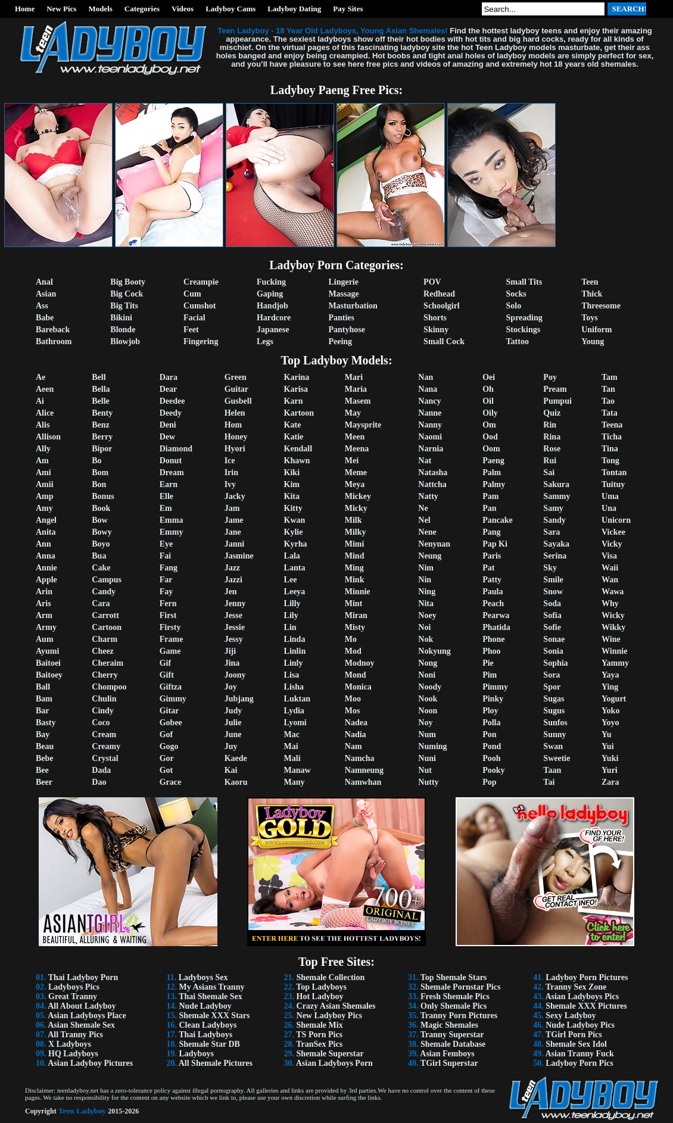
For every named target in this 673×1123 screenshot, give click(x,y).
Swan (553, 746)
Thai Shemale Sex (210, 996)
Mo (351, 639)
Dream (172, 472)
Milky (355, 532)
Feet (191, 329)
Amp (45, 496)
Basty (45, 722)
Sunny (554, 734)
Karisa (296, 389)
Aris (43, 603)
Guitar (236, 389)
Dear (168, 389)
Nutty (428, 782)
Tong (610, 460)
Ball (43, 686)
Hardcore (274, 317)
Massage (343, 293)
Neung (429, 555)
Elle (166, 496)
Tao (608, 401)
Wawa (613, 591)
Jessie (235, 627)
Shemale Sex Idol (576, 1044)
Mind (354, 555)
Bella (101, 389)
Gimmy (173, 698)
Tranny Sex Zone (576, 986)
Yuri (610, 770)
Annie (46, 567)
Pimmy (495, 686)
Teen (589, 281)
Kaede (236, 758)
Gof (166, 734)
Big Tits (124, 305)
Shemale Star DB (209, 1044)
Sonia (553, 651)
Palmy (493, 484)
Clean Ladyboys (207, 1025)
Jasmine (239, 555)
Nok (425, 639)
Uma (610, 496)
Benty (102, 412)
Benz (101, 424)
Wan (610, 579)
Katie (294, 436)
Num (427, 734)
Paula (492, 591)
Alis (42, 424)
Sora (551, 674)
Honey (236, 436)
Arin (44, 591)
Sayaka (556, 543)
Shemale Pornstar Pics (460, 986)
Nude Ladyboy (205, 1006)
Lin (290, 627)
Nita (426, 603)
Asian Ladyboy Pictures (90, 1063)
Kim (292, 484)
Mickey (358, 496)
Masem (358, 401)
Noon (427, 710)
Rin (549, 424)
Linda (295, 639)
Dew (167, 436)
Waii (610, 567)
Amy (44, 508)
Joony (235, 674)
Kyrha (295, 543)
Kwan (295, 520)
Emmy (171, 532)
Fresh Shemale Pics (455, 996)
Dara (168, 377)
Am (42, 460)
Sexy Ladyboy (571, 1015)
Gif (165, 663)
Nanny (430, 424)
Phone (493, 639)
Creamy (106, 746)
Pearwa (495, 615)
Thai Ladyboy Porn (83, 977)
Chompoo (109, 686)
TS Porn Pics (319, 1034)
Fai (165, 555)
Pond (491, 746)
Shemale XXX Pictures (586, 1006)
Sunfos (555, 722)
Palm (491, 472)
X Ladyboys (69, 1044)
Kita (292, 496)
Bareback (53, 329)
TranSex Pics (319, 1044)
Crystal (105, 758)
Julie (233, 722)
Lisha (294, 686)
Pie (488, 663)
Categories (142, 8)
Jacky (235, 496)
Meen (354, 436)
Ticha (612, 436)
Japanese (273, 329)
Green (236, 377)
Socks (516, 293)
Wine (611, 639)
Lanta (295, 567)
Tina (610, 448)
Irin (231, 472)
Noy (425, 722)
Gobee (171, 722)
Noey (427, 615)
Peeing (340, 341)
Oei (488, 377)
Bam (44, 698)
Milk (353, 520)
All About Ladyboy (82, 1006)
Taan (552, 770)
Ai (40, 401)
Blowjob (125, 341)
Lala (292, 555)
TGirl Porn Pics (574, 1034)
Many (294, 782)
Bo (96, 460)
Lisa (292, 674)
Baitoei (48, 663)
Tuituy (613, 484)
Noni (426, 674)
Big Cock (126, 293)
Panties (341, 317)
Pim (489, 674)
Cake (101, 567)
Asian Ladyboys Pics (582, 996)
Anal (44, 281)
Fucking (271, 281)
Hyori (235, 448)
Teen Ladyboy (82, 1110)
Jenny (235, 603)
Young (592, 341)
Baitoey (49, 674)
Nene (427, 532)
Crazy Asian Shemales (336, 1006)
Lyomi (295, 722)
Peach (493, 603)
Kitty (293, 508)
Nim (426, 567)
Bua (99, 555)
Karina (297, 377)
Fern (168, 603)
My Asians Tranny (211, 986)
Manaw (297, 770)
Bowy (101, 532)
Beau (45, 746)
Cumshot (199, 305)
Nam (353, 746)
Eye (166, 543)
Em (166, 508)
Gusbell (238, 401)
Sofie (552, 627)
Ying (610, 686)
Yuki (610, 758)
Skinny (435, 329)
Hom (233, 424)
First (168, 615)
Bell (98, 377)
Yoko (610, 710)
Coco (101, 722)
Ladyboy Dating (294, 8)
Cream (104, 734)
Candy (104, 591)
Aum (45, 639)
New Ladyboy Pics (329, 1015)
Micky (356, 508)
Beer (44, 782)
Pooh (491, 758)
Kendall (298, 448)
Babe (45, 317)
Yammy (615, 663)
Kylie (293, 532)
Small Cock (444, 341)
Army (46, 627)
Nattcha (432, 484)
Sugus (554, 710)
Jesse (233, 615)
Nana (427, 389)
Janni (234, 543)
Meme (356, 472)
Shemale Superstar (330, 1053)
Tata (610, 412)
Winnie (614, 651)
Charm (104, 639)
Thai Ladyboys (205, 1034)
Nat (424, 460)
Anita (45, 532)
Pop (489, 782)
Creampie (201, 281)
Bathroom (53, 341)
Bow (99, 520)
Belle (101, 401)
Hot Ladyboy (320, 996)
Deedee (172, 401)
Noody (429, 686)
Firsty (170, 627)
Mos (352, 710)
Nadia (355, 734)
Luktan (297, 698)
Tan (608, 389)
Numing (432, 746)
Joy (231, 686)
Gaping (270, 293)
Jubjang (239, 698)
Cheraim (107, 663)
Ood (490, 436)
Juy (231, 746)
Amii (45, 484)
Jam (232, 508)
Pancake (497, 520)
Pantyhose (346, 329)
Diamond (176, 448)
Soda (552, 603)
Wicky (613, 615)
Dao (99, 782)
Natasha (432, 472)
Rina (551, 436)
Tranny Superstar (452, 1034)
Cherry (105, 674)
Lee (290, 579)
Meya (354, 484)
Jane (233, 532)
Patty (491, 579)
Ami (43, 472)
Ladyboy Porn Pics (579, 1063)
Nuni (427, 758)
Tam (610, 377)
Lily (291, 615)
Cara (101, 603)
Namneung (364, 770)
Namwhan (363, 782)
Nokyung (434, 651)
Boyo (101, 543)
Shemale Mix (320, 1025)
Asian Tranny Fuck (579, 1053)
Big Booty (127, 281)
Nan (425, 377)
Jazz (232, 567)
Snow (553, 591)
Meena (357, 448)
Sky (550, 567)
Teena (612, 424)
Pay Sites (348, 8)
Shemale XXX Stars (214, 1015)
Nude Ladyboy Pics (580, 1025)
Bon (99, 484)
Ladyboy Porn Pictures (587, 977)
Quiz (551, 412)
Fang (168, 567)
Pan (489, 508)
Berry (102, 436)
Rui (549, 460)
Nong (427, 663)
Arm (44, 615)
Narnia (430, 448)
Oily (490, 412)
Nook (427, 698)
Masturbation (352, 305)
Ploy (490, 710)
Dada (101, 770)
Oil (488, 401)
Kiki (292, 472)
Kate (292, 424)
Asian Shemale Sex (81, 1025)
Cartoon (106, 627)
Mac (292, 734)
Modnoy (360, 663)
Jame (234, 520)
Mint (354, 603)
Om (489, 424)
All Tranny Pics (75, 1034)
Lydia (294, 710)
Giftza (171, 686)
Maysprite (363, 424)
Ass (42, 305)
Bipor (102, 448)
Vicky (612, 543)
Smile (553, 579)
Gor (167, 758)
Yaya (610, 674)
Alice (45, 412)
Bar (42, 710)
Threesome (601, 305)
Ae (40, 377)
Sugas (553, 698)
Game (170, 651)
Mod (353, 651)
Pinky (492, 698)
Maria (356, 389)
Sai (548, 472)
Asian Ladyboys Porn (334, 1063)
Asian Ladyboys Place (87, 1015)
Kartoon (299, 412)
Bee (42, 770)
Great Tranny (72, 996)
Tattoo (517, 341)
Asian (46, 293)
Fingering (200, 341)
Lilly (292, 603)
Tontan (614, 472)
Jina (232, 663)
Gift (167, 674)
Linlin (295, 651)
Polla (491, 722)
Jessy (234, 639)
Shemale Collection (331, 977)
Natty (428, 496)
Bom (100, 472)
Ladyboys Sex (203, 977)
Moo (353, 698)
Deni (168, 424)
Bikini (121, 317)
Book (101, 508)
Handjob (272, 305)
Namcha (360, 758)
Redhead (439, 293)
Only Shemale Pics (453, 1006)
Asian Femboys (447, 1053)
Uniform (596, 329)
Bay (42, 734)
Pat (488, 567)
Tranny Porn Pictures (458, 1015)
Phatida (496, 627)
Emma (171, 520)
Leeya (295, 591)
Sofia (552, 615)
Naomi (430, 436)
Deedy (171, 412)
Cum (192, 293)
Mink (354, 579)
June (233, 734)
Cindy (103, 710)
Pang (491, 532)
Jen (231, 591)
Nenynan (434, 543)
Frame (171, 639)
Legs (265, 341)
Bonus (103, 496)
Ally (43, 448)
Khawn (297, 460)
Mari (354, 377)
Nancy (429, 401)
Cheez (103, 651)
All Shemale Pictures (216, 1063)
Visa (609, 555)
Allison (48, 436)
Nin (424, 579)
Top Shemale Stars (453, 977)
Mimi (354, 543)
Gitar (169, 710)
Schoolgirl (441, 305)
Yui (608, 746)
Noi (424, 627)
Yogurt (614, 698)
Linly (293, 663)
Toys (589, 317)
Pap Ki (494, 543)
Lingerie (343, 281)
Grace (171, 782)
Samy (553, 508)
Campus (106, 579)
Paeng (493, 460)
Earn (168, 484)
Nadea (356, 722)
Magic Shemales (449, 1025)
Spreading (524, 317)
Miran (356, 615)
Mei (352, 460)
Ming (354, 567)
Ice (230, 460)
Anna (45, 555)
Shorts (435, 317)
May (353, 412)
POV (432, 281)
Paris (491, 555)
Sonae (554, 639)
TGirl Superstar (449, 1063)
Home (25, 8)
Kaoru (236, 782)
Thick (591, 293)
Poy (550, 377)
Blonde (122, 329)
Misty (355, 627)
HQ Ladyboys (73, 1053)
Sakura (556, 484)
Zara (610, 782)
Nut (425, 770)
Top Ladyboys (321, 986)
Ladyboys (196, 1053)
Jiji (230, 651)
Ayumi (47, 651)
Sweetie (556, 758)
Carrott (105, 615)
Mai (291, 746)
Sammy (556, 496)
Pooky (493, 770)
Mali (292, 758)
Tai (548, 782)
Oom (491, 448)
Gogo (169, 746)
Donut (171, 460)
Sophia (555, 663)
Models (100, 8)
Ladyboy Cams (230, 8)
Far (166, 579)
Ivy (230, 484)
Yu (607, 734)
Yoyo (610, 722)
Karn (293, 401)
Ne (423, 508)
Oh (488, 389)
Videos (183, 8)
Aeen (45, 389)
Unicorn (616, 520)
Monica (358, 686)
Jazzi (233, 579)
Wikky (613, 627)
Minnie (357, 591)
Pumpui (557, 401)
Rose (551, 448)
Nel (424, 520)
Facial (194, 317)
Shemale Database (452, 1044)
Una (609, 508)
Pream (554, 389)
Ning (426, 591)
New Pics (61, 8)
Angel (46, 520)
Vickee (613, 532)
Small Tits (524, 281)
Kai (231, 770)
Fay (166, 591)
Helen (235, 412)
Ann (43, 543)
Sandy (554, 520)
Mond (355, 674)
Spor (551, 686)
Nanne (429, 412)
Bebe (45, 758)
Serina (554, 555)
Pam (490, 496)
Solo (514, 305)
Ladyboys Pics (73, 986)
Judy (233, 710)
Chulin (104, 698)
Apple (46, 579)
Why (610, 603)
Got (166, 770)
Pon (489, 734)
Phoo (491, 651)
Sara (551, 532)
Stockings (523, 329)
